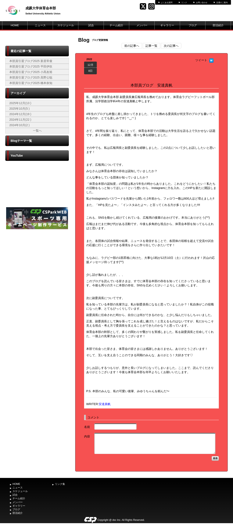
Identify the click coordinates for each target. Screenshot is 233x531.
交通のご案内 (222, 2)
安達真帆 (105, 404)
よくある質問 (166, 2)
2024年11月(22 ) (20, 119)
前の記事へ (131, 45)
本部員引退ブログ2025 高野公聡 (30, 77)
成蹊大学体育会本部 (40, 8)
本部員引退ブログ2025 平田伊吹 (30, 66)
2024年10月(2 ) (19, 125)
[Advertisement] (37, 262)
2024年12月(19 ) (20, 114)
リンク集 (60, 484)
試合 (91, 25)
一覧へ (37, 130)
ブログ (193, 25)
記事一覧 (151, 45)
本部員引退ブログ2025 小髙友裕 (30, 72)
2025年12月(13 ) (20, 103)
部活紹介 (218, 25)
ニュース (40, 25)
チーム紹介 (116, 25)
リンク (184, 2)
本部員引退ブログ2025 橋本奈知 (30, 83)
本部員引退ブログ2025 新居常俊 (30, 61)
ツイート (201, 60)
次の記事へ (171, 45)
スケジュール (65, 25)
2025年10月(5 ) (19, 108)
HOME (15, 25)
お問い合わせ (201, 2)
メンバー (141, 25)
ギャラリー (167, 25)
